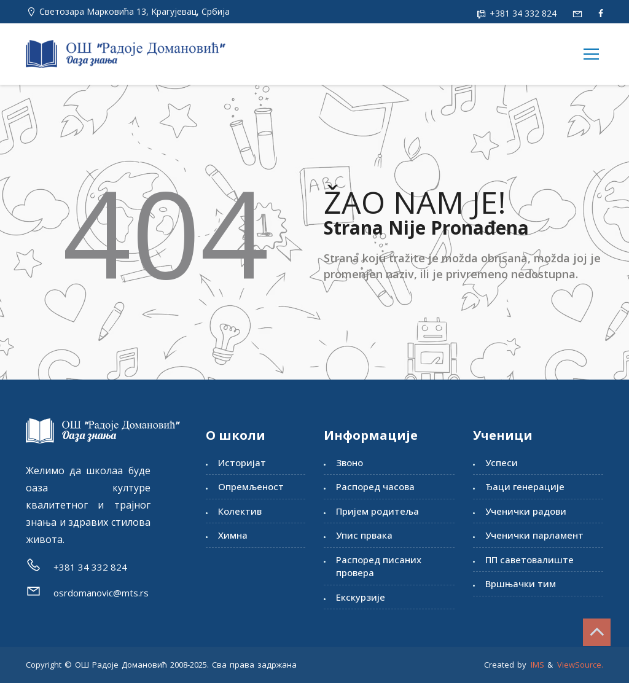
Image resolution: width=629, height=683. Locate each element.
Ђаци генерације (525, 486)
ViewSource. (580, 664)
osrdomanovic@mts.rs (101, 593)
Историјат (242, 462)
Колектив (240, 511)
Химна (233, 535)
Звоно (349, 462)
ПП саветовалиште (529, 559)
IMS (537, 664)
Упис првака (364, 535)
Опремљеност (251, 486)
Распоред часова (375, 486)
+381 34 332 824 (522, 13)
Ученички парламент (534, 535)
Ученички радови (525, 511)
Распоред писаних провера (378, 566)
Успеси (501, 462)
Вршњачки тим (520, 583)
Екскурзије (360, 597)
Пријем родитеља (377, 511)
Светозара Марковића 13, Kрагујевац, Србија (134, 11)
